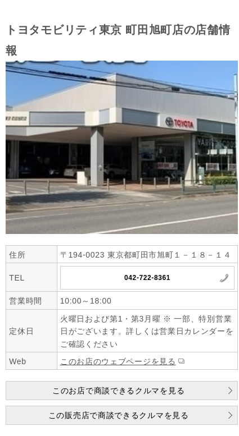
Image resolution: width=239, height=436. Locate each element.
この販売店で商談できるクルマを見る (118, 415)
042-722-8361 (147, 278)
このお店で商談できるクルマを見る (118, 390)
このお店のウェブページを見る (118, 361)
